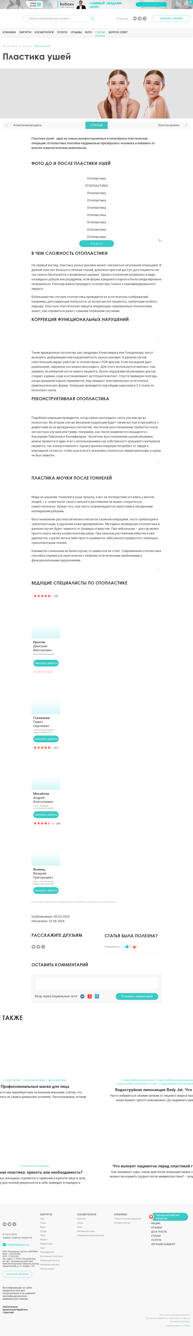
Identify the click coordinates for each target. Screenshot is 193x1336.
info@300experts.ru (18, 1244)
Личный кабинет (163, 1244)
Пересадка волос (50, 1260)
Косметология (122, 1222)
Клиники (9, 32)
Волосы (81, 1218)
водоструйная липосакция (139, 1080)
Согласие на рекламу (180, 1321)
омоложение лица (34, 1080)
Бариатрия (46, 1243)
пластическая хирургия (35, 1165)
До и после (159, 1231)
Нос (42, 1218)
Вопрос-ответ (118, 32)
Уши (42, 1247)
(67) (56, 747)
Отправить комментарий (137, 996)
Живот (44, 1239)
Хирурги (25, 32)
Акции (155, 1223)
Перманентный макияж (90, 1235)
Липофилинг (47, 1252)
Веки (43, 1227)
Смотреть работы (46, 663)
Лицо (43, 1222)
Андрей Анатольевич (46, 798)
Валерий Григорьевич (46, 873)
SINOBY (186, 1326)
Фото (88, 32)
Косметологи (44, 32)
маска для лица (57, 1080)
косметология (13, 1080)
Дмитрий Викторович (46, 646)
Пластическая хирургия (127, 1218)
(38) (58, 823)
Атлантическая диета (28, 125)
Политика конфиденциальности (174, 1315)
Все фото (96, 243)
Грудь (43, 1231)
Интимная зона (86, 1231)
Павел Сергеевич (46, 722)
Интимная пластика (51, 1256)
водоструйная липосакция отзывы (137, 1083)
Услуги (62, 32)
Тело (42, 1235)
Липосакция (47, 1268)
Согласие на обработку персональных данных (167, 1318)
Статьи (100, 32)
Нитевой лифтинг (50, 1264)
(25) (56, 596)
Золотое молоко (168, 125)
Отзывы (76, 32)
